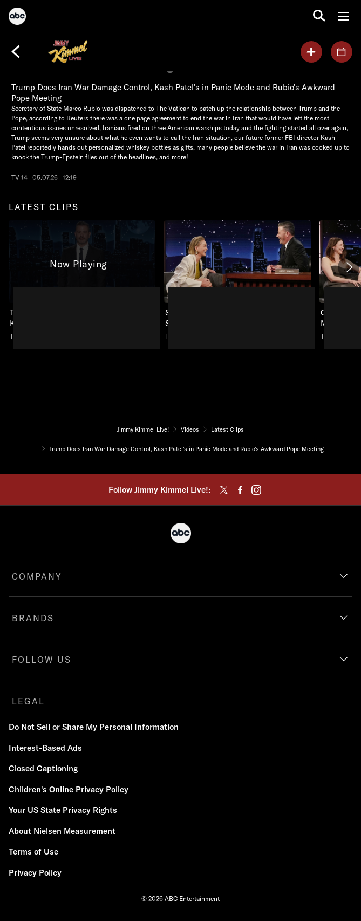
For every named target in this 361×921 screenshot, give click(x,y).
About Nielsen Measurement (62, 831)
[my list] (311, 52)
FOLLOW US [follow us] (41, 659)
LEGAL (28, 701)
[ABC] (17, 18)
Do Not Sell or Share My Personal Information (94, 727)
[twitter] (224, 490)
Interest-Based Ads (45, 748)
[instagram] (256, 490)
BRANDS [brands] (33, 618)
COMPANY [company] (37, 576)
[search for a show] (319, 16)
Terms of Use (33, 851)
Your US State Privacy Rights (63, 810)
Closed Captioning (43, 768)
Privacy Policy (35, 873)
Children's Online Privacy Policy (68, 789)
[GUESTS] (341, 52)
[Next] (348, 267)
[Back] (16, 51)
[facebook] (240, 490)
